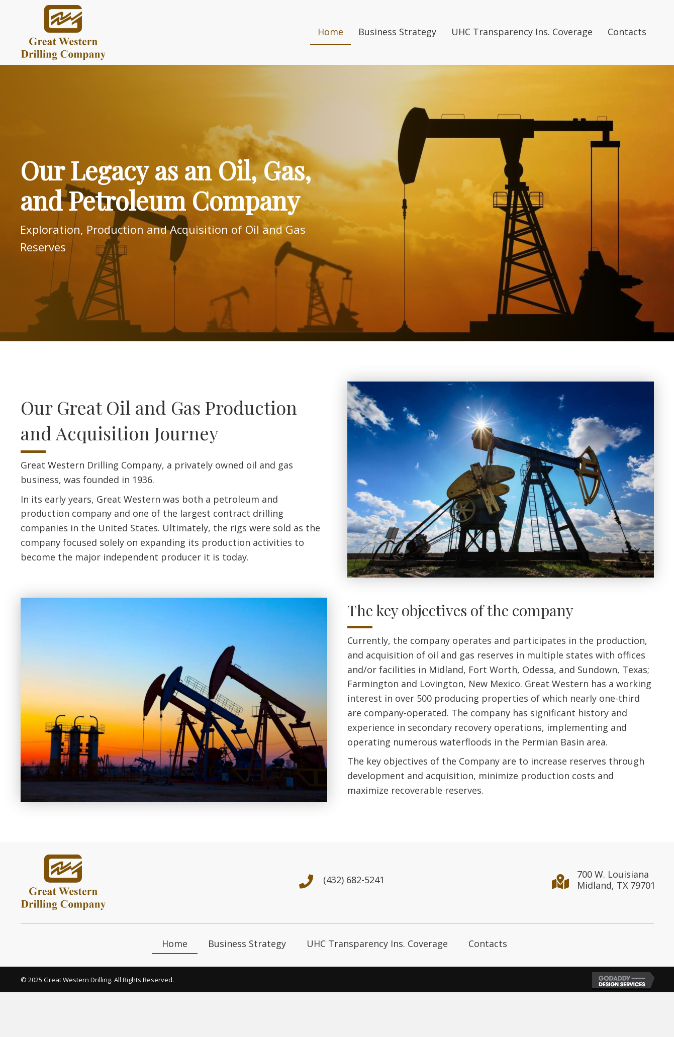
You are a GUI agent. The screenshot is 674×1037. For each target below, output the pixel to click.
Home (174, 943)
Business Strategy (247, 943)
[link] (330, 32)
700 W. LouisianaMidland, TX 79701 (616, 879)
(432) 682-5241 (353, 880)
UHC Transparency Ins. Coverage (377, 943)
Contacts (487, 943)
